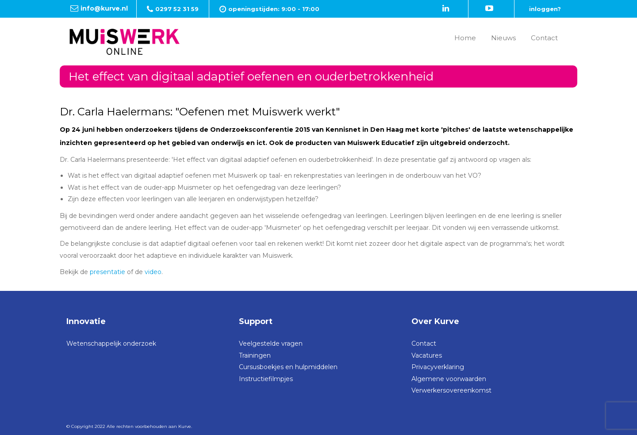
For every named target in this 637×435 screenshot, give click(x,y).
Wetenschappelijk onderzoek (111, 343)
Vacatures (426, 355)
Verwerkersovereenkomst (451, 390)
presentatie (107, 272)
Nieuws (503, 38)
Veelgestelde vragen (271, 343)
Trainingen (255, 355)
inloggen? (545, 8)
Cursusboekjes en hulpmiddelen (288, 367)
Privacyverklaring (437, 367)
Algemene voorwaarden (448, 379)
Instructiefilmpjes (266, 379)
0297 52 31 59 (177, 8)
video (153, 272)
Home (465, 38)
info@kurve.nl (104, 8)
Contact (544, 38)
